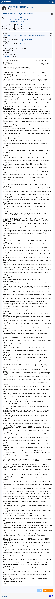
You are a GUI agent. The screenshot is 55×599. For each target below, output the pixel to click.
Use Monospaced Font (16, 18)
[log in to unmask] (27, 40)
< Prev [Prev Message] (18, 25)
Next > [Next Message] (23, 25)
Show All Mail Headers (16, 21)
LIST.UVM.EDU (6, 596)
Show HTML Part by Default (18, 20)
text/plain (6, 56)
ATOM (39, 591)
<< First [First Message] (12, 25)
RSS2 (50, 591)
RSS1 (45, 591)
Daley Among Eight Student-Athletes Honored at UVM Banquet (24, 35)
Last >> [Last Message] (29, 25)
